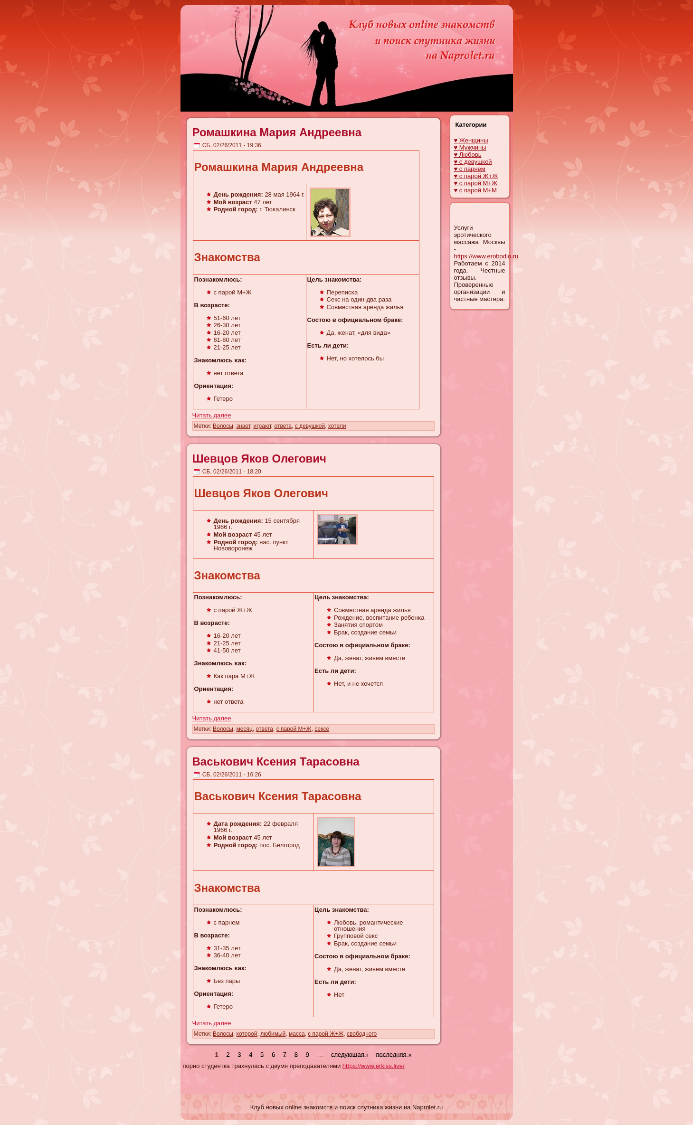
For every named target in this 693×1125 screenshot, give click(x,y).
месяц (245, 729)
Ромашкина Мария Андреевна (277, 132)
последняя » (393, 1054)
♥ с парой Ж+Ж (476, 176)
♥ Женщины (471, 140)
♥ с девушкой (473, 161)
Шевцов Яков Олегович (259, 458)
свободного (362, 1033)
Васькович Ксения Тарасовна (276, 761)
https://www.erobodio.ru (486, 256)
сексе (321, 729)
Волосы (223, 426)
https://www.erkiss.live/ (373, 1065)
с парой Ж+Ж (325, 1033)
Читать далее (211, 415)
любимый (272, 1033)
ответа (283, 426)
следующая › (349, 1054)
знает (243, 426)
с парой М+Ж (294, 729)
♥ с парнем (469, 168)
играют (262, 426)
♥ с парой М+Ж (475, 183)
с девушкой (310, 426)
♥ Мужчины (470, 147)
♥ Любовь (468, 154)
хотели (337, 426)
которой (247, 1033)
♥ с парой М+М (475, 190)
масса (297, 1033)
